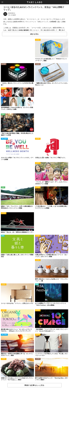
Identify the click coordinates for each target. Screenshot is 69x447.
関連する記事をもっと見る (34, 385)
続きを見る (34, 34)
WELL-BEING (4, 138)
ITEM (3, 235)
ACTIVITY (38, 40)
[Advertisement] (34, 417)
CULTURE (4, 64)
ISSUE (3, 114)
